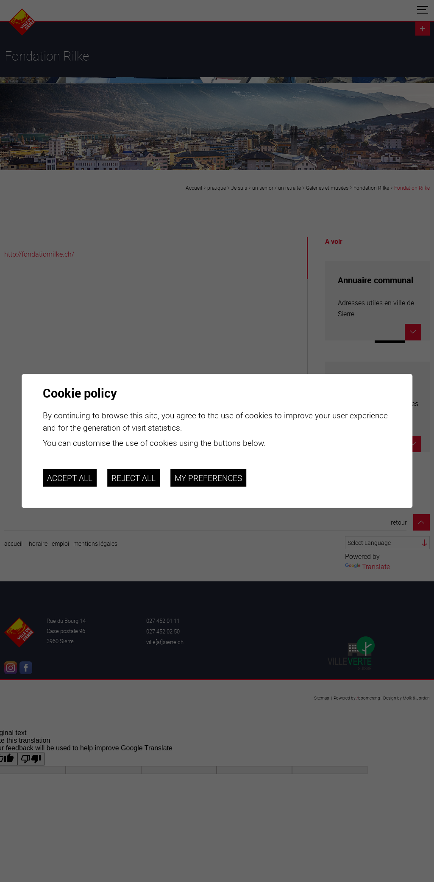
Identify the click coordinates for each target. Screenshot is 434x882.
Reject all (133, 477)
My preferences (208, 477)
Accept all (69, 477)
